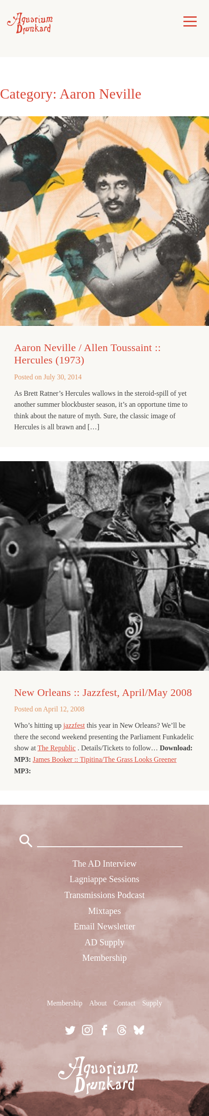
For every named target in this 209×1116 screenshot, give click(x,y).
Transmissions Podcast (104, 895)
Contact (124, 1003)
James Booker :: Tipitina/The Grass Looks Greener (104, 759)
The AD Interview (104, 863)
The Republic (56, 748)
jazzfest (74, 725)
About (98, 1003)
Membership (104, 958)
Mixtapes (104, 911)
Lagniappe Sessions (104, 879)
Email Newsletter (104, 926)
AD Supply (105, 942)
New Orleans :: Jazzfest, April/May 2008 (103, 692)
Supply (152, 1003)
